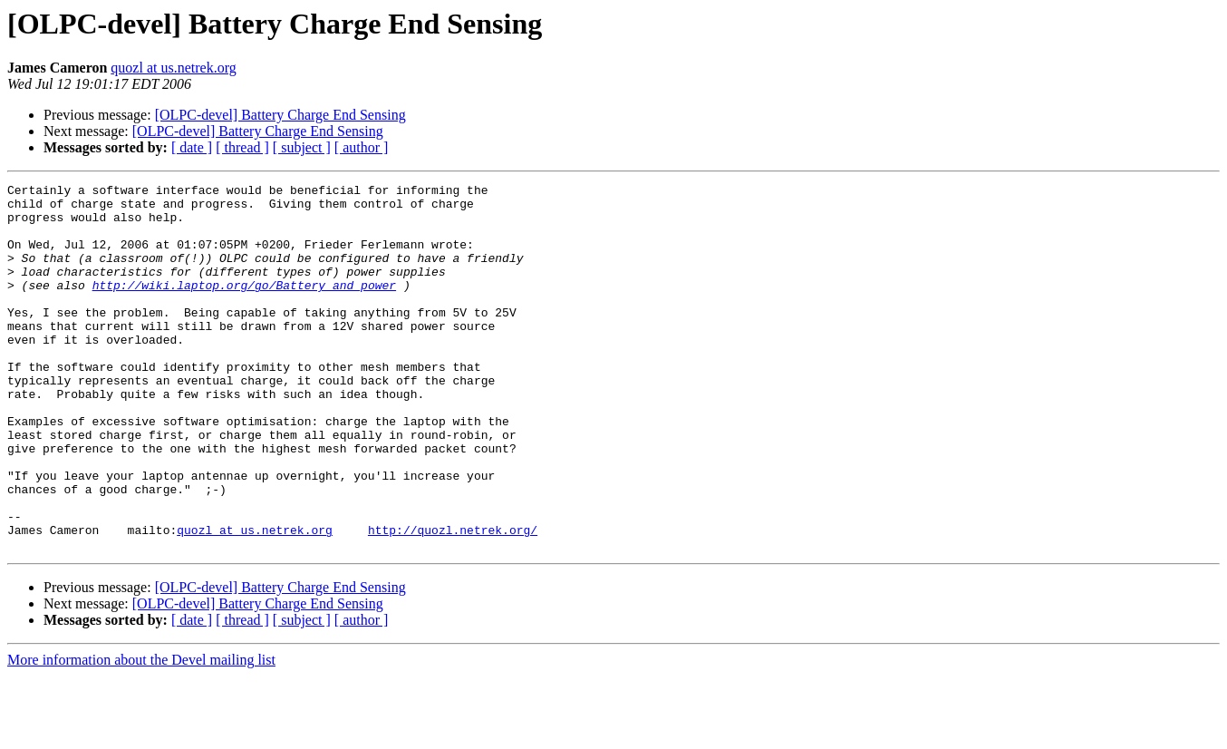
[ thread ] (242, 147)
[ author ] (361, 147)
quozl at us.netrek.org (173, 67)
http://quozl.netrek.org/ (452, 600)
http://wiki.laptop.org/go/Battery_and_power (244, 306)
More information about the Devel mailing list (141, 733)
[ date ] (191, 147)
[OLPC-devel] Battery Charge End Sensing (280, 114)
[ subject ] (302, 147)
